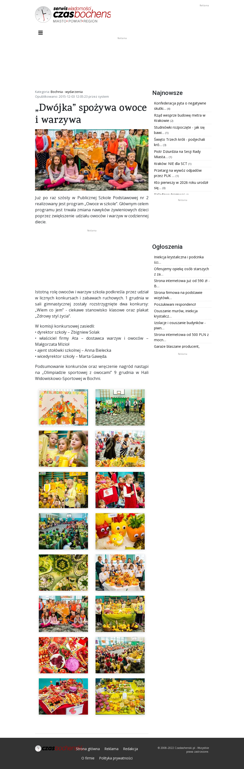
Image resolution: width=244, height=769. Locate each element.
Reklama (111, 748)
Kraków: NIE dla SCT (171, 163)
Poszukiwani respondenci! (175, 304)
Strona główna (88, 748)
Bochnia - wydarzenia (67, 91)
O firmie (88, 758)
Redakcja (130, 748)
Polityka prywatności (116, 758)
